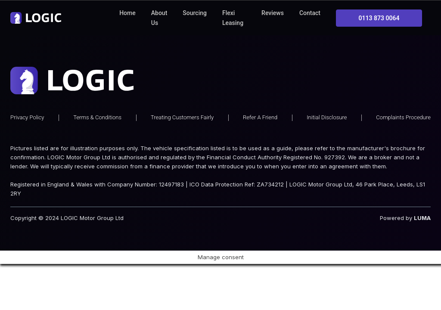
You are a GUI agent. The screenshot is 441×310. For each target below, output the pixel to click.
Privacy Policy (27, 100)
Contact (309, 12)
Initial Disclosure (327, 100)
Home (127, 12)
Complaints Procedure (403, 100)
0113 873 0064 (379, 18)
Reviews (272, 12)
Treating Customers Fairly (182, 100)
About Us (159, 17)
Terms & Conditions (97, 100)
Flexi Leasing (232, 17)
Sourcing (195, 12)
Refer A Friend (260, 100)
